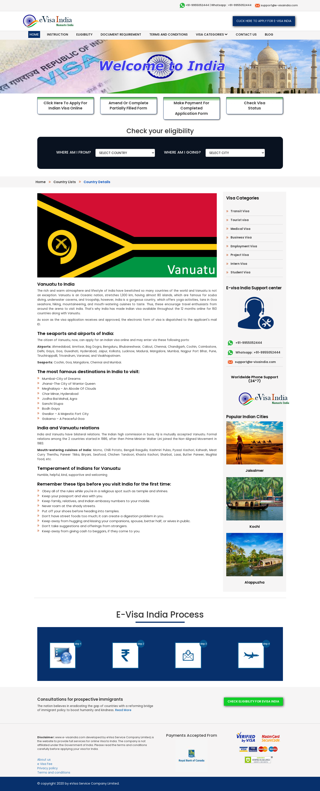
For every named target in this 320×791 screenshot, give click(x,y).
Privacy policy (47, 768)
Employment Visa (244, 246)
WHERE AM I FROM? (73, 152)
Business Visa (241, 237)
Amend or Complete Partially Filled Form (128, 105)
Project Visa (240, 255)
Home (34, 34)
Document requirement (121, 34)
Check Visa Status (254, 105)
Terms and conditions (168, 34)
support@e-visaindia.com (279, 5)
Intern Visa (239, 264)
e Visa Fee (44, 764)
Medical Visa (240, 229)
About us (44, 759)
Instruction (57, 34)
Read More (123, 710)
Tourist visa (240, 220)
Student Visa (240, 272)
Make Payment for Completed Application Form (191, 108)
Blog (269, 34)
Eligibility (84, 34)
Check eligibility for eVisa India (253, 701)
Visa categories (212, 34)
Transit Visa (240, 211)
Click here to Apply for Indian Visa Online (65, 105)
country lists (64, 182)
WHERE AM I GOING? (182, 152)
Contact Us (246, 34)
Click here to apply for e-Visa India (263, 21)
